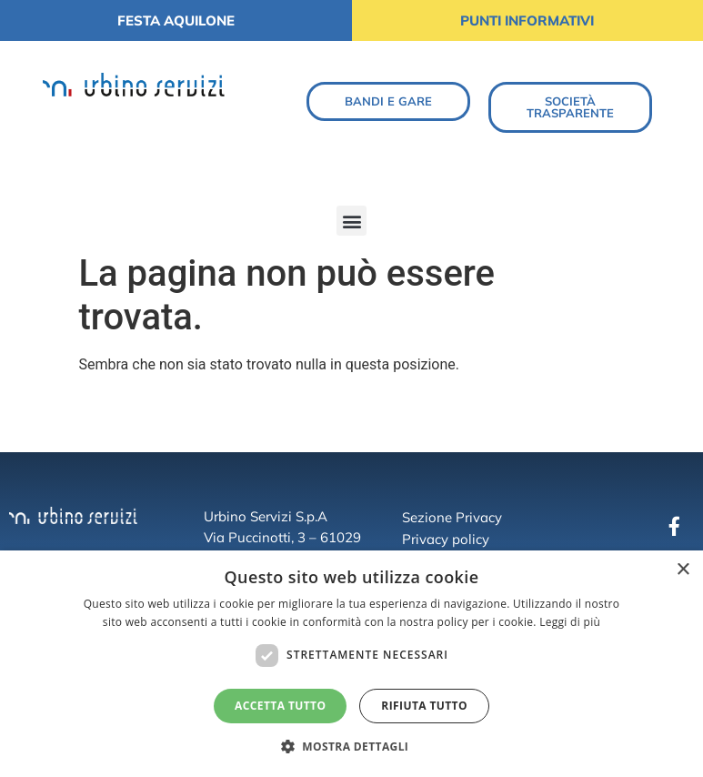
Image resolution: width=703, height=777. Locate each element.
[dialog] (351, 663)
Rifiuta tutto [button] (424, 705)
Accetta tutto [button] (280, 705)
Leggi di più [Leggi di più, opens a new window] (569, 622)
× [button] (682, 570)
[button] (351, 221)
